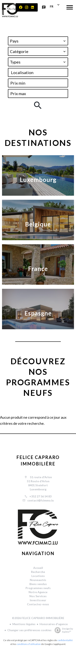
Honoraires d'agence (54, 624)
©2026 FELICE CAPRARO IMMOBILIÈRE (38, 618)
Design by (62, 630)
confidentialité (65, 640)
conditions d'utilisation (29, 644)
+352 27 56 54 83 (40, 496)
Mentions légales (23, 624)
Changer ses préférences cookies (29, 630)
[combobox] (37, 41)
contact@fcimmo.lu (40, 500)
